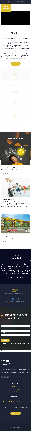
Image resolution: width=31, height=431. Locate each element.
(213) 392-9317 (9, 1)
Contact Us (18, 409)
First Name (3, 327)
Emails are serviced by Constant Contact (18, 346)
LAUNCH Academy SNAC (9, 168)
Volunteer (13, 409)
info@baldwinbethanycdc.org (19, 1)
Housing (4, 236)
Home (4, 407)
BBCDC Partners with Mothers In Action (12, 400)
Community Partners (24, 407)
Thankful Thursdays (8, 199)
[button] (30, 260)
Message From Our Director (12, 407)
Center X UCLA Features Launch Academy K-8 (12, 401)
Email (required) (4, 336)
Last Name (3, 332)
